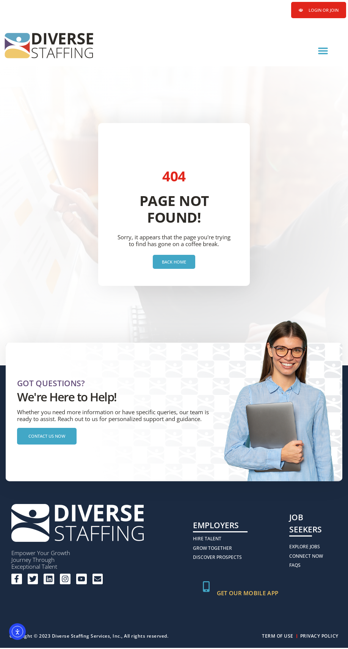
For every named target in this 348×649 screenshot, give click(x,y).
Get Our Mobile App (248, 594)
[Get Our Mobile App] (206, 588)
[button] (323, 51)
